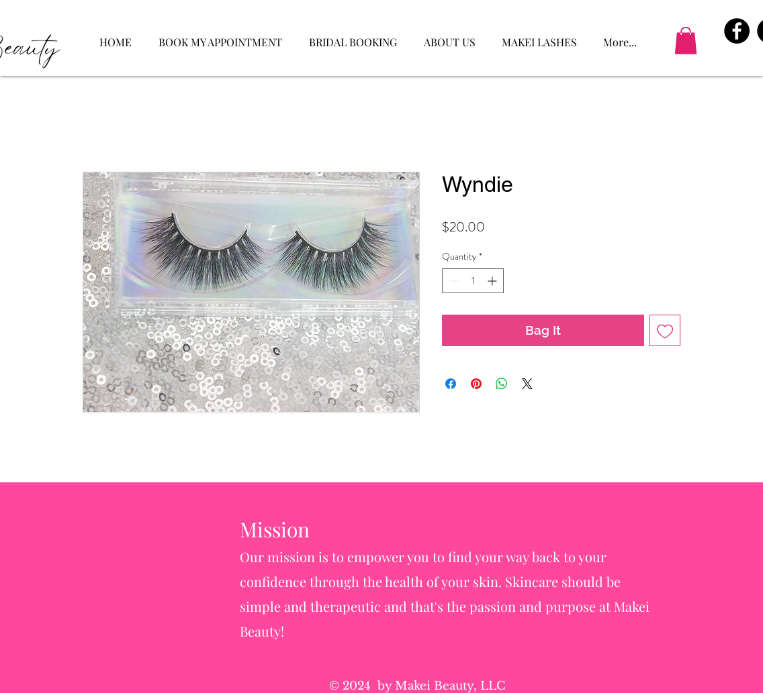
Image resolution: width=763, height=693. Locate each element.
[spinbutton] (473, 280)
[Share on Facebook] (451, 384)
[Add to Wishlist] (665, 330)
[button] (685, 40)
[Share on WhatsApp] (502, 384)
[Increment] (493, 280)
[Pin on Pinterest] (476, 384)
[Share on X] (527, 384)
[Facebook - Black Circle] (737, 31)
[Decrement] (452, 280)
